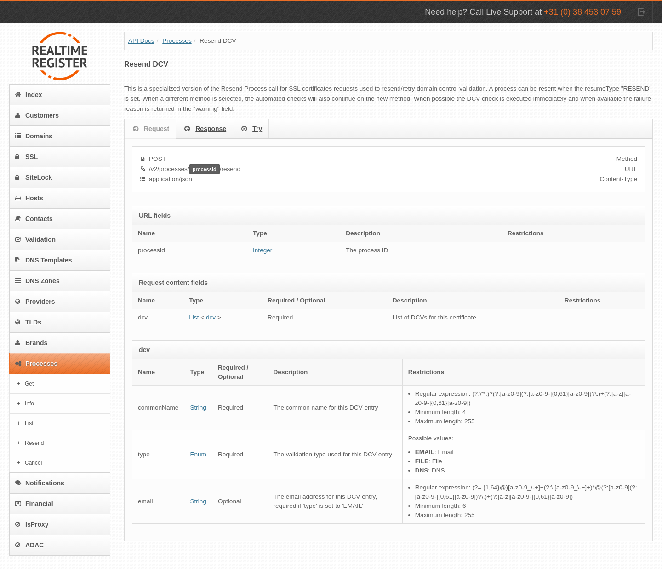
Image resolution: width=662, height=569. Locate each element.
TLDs (28, 322)
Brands (31, 343)
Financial (34, 503)
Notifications (39, 483)
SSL (26, 156)
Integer (262, 250)
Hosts (29, 198)
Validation (35, 239)
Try (251, 129)
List (29, 423)
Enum (198, 454)
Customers (37, 115)
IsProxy (32, 524)
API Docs (141, 40)
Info (29, 403)
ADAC (29, 545)
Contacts (34, 218)
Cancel (33, 463)
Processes (36, 363)
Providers (35, 301)
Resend (34, 443)
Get (29, 384)
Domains (33, 136)
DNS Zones (37, 280)
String (198, 407)
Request (150, 129)
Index (28, 94)
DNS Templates (43, 260)
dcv (211, 317)
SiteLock (33, 177)
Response (204, 129)
